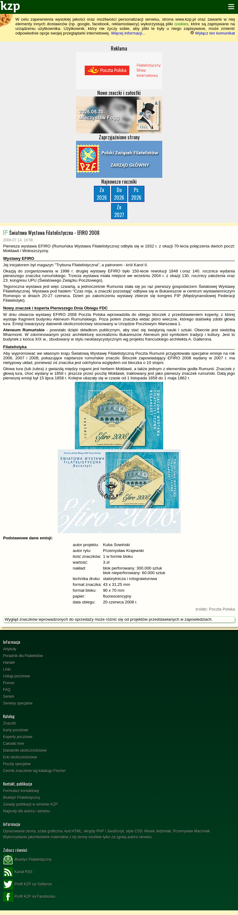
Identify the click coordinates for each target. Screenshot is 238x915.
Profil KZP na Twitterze (27, 884)
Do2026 (119, 193)
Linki (7, 669)
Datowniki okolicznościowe (25, 750)
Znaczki (9, 723)
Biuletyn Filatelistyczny (21, 797)
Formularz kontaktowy (21, 791)
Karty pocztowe (15, 730)
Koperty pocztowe (17, 737)
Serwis (8, 696)
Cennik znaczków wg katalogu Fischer (34, 771)
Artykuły (9, 649)
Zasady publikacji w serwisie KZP (30, 804)
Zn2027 (119, 211)
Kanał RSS (18, 872)
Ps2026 (136, 193)
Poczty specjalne (17, 764)
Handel (9, 662)
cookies (181, 24)
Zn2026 (102, 193)
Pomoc (8, 683)
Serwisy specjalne (18, 703)
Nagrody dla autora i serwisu (26, 811)
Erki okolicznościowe (20, 757)
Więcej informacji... (128, 33)
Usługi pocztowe (16, 676)
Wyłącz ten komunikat (212, 33)
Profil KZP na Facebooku (29, 897)
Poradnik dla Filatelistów (23, 656)
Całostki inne (13, 743)
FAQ (6, 690)
